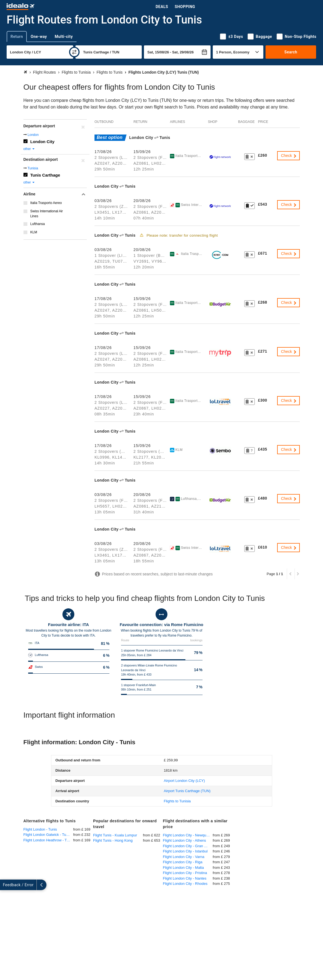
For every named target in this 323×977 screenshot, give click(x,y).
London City (42, 141)
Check (289, 155)
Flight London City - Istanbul (185, 851)
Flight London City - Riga (183, 862)
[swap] (74, 52)
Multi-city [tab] (64, 36)
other (29, 149)
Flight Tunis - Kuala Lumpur (115, 835)
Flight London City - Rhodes (185, 884)
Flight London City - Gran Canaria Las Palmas (188, 846)
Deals (162, 6)
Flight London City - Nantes (185, 878)
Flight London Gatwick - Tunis (47, 835)
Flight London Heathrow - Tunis (48, 840)
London (33, 135)
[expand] (5, 884)
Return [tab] (16, 36)
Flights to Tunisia (177, 801)
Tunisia (33, 168)
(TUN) (187, 791)
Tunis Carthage (45, 175)
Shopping (185, 6)
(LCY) (184, 781)
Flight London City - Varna (183, 857)
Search (290, 52)
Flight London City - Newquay (186, 835)
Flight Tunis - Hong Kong (113, 840)
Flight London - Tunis (40, 829)
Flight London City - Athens (184, 840)
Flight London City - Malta (183, 867)
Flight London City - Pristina (185, 873)
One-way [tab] (39, 36)
